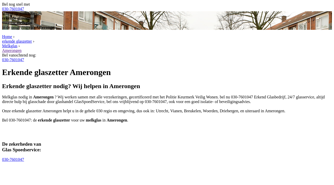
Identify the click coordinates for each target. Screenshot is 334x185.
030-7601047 (13, 9)
